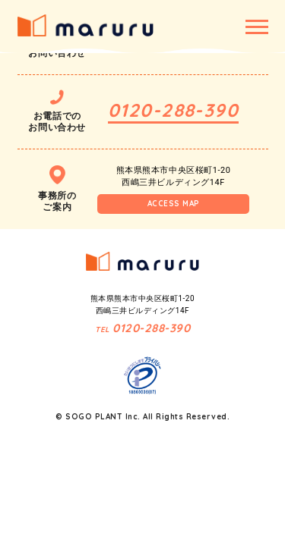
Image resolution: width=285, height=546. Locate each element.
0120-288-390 (173, 110)
